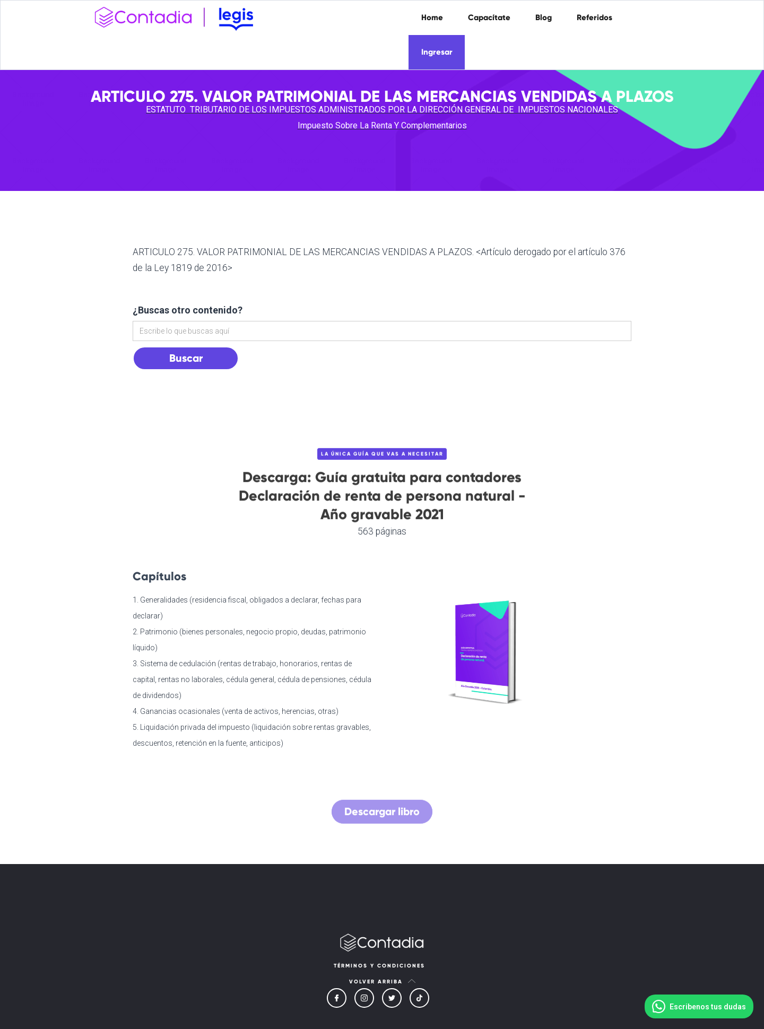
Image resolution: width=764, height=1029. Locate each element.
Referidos (594, 17)
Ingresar (437, 52)
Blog (543, 17)
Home (432, 17)
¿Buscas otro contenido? (187, 310)
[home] (178, 16)
